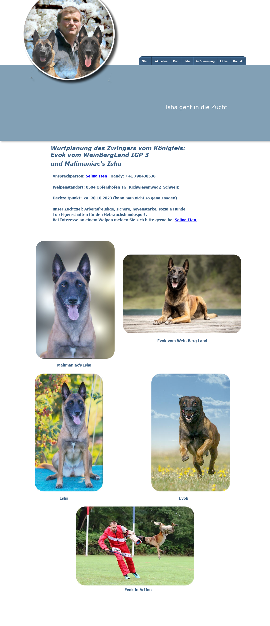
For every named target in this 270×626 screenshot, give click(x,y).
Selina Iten (97, 175)
